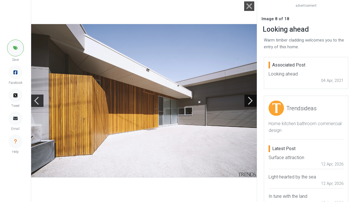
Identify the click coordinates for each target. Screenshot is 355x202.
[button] (15, 48)
